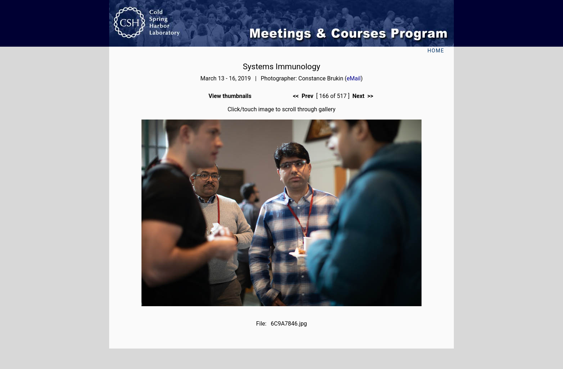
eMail (354, 78)
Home (435, 51)
